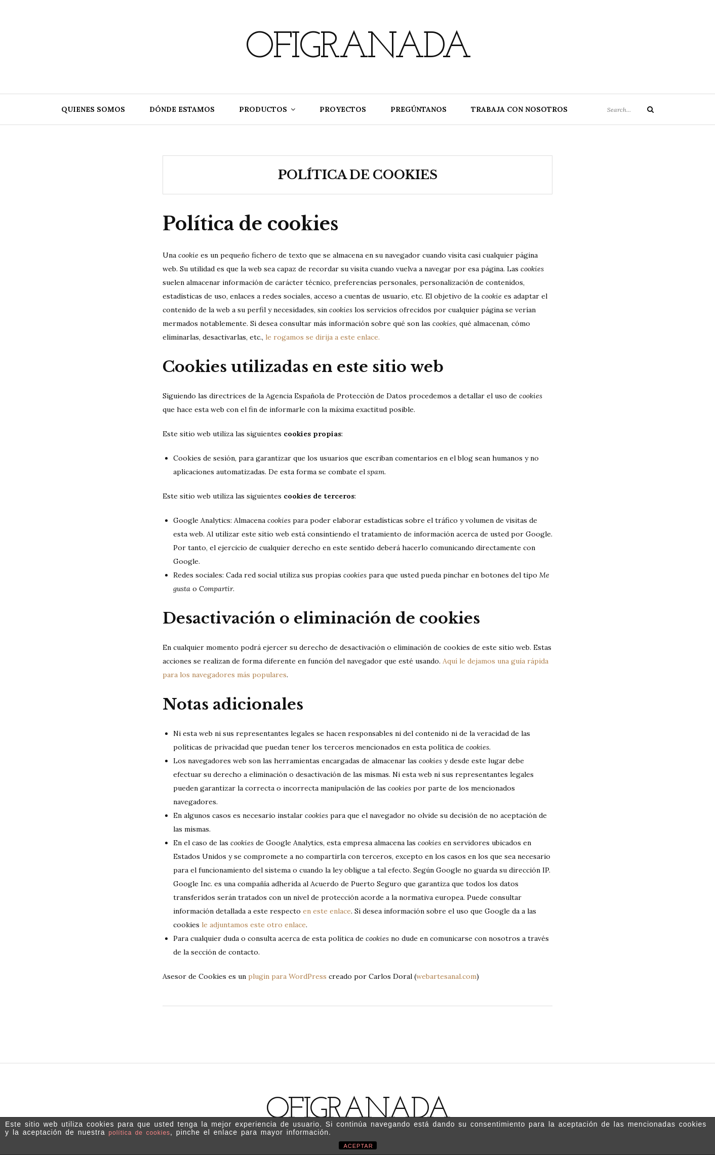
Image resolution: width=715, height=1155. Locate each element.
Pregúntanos (418, 109)
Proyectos (343, 109)
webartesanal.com (446, 976)
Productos (263, 109)
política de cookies (139, 1132)
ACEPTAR (358, 1146)
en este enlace (327, 911)
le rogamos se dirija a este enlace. (322, 337)
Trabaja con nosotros (519, 109)
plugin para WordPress (287, 976)
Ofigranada (357, 48)
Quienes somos (93, 109)
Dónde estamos (182, 109)
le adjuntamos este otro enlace (254, 924)
